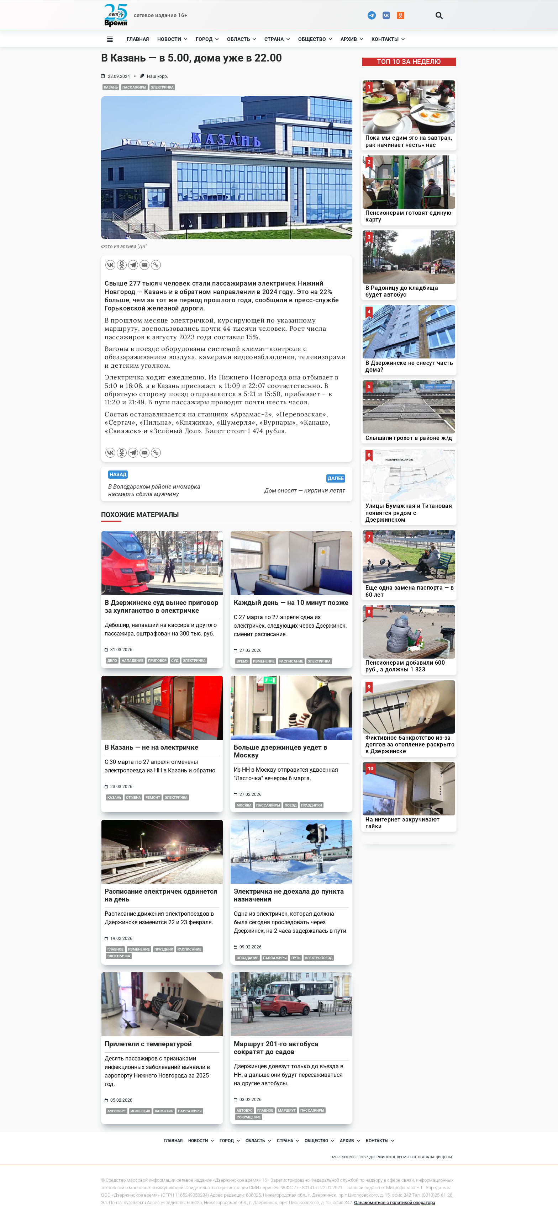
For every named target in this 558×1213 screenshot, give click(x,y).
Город (207, 39)
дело (112, 661)
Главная (138, 39)
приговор (157, 661)
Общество (315, 39)
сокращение (249, 1117)
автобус (245, 1110)
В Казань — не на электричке (151, 747)
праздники (311, 805)
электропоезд (318, 958)
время (242, 661)
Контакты (388, 39)
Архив (352, 39)
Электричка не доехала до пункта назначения (289, 895)
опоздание (247, 958)
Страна (277, 39)
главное (115, 949)
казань (111, 87)
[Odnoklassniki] (122, 265)
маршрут (287, 1110)
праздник (163, 949)
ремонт (153, 797)
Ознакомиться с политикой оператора (394, 1202)
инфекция (140, 1111)
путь (295, 958)
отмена (133, 797)
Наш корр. (157, 76)
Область (241, 39)
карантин (164, 1111)
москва (244, 805)
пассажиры (134, 87)
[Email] (144, 265)
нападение (132, 661)
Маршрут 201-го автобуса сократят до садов (276, 1048)
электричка (162, 87)
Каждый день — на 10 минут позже (291, 602)
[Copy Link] (156, 265)
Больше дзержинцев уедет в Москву (280, 751)
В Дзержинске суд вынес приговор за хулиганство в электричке (162, 606)
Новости (172, 39)
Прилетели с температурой (148, 1044)
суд (174, 661)
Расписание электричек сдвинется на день (161, 895)
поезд (290, 805)
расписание (291, 661)
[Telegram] (133, 265)
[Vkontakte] (110, 265)
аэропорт (116, 1111)
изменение (264, 661)
